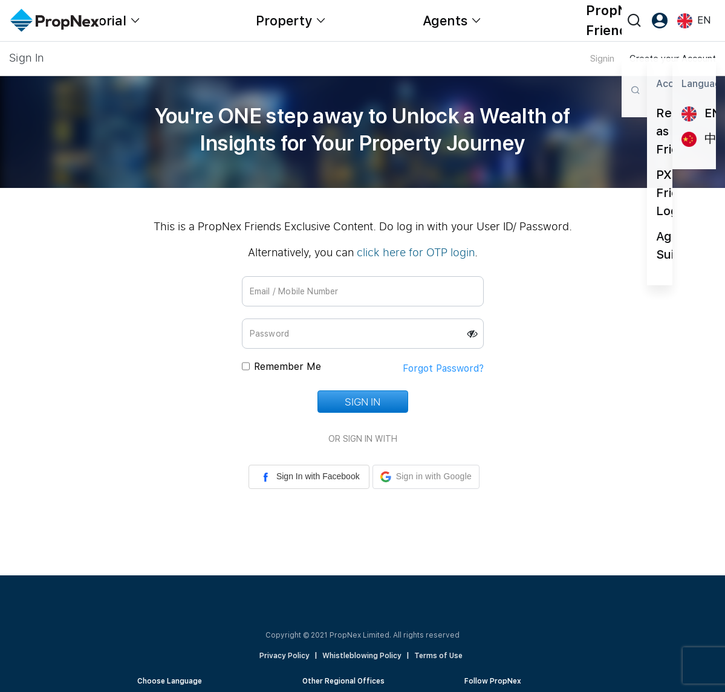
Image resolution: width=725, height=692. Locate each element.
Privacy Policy (284, 656)
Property (284, 20)
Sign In (362, 402)
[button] (426, 477)
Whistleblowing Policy (362, 656)
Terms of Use (438, 656)
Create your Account (672, 58)
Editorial (99, 20)
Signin (602, 58)
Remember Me (287, 366)
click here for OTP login (416, 252)
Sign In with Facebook (309, 476)
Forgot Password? (443, 368)
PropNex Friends (614, 20)
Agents (445, 20)
